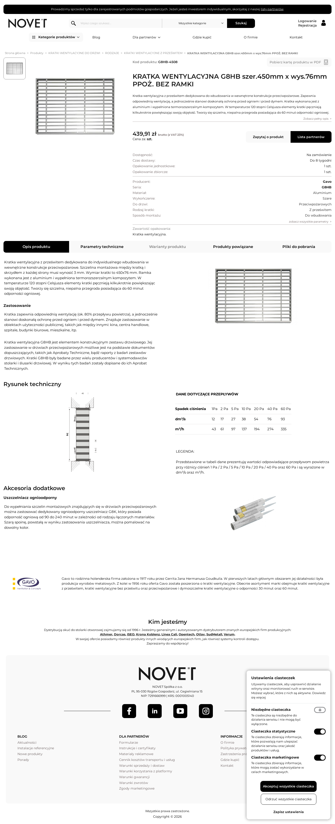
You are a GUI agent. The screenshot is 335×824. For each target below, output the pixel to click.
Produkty (37, 53)
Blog (96, 37)
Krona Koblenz (148, 634)
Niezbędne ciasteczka (271, 709)
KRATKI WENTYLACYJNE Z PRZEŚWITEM (153, 53)
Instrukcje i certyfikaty (137, 748)
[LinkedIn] (155, 711)
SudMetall (214, 634)
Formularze (128, 742)
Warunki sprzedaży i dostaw (141, 765)
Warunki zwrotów (133, 783)
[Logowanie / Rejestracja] (312, 23)
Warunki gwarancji (134, 777)
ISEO (130, 634)
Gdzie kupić (202, 37)
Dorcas (119, 634)
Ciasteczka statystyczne (273, 731)
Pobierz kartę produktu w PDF (295, 62)
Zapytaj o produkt (268, 137)
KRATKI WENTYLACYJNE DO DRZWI (74, 53)
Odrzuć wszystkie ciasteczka (288, 799)
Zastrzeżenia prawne (237, 754)
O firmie (251, 37)
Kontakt (296, 37)
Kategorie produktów (59, 37)
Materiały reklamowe (136, 754)
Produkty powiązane (233, 246)
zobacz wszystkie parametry (308, 221)
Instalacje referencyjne (35, 748)
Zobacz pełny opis (315, 118)
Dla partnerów (147, 37)
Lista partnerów (311, 137)
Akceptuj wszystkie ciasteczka (288, 786)
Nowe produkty (30, 754)
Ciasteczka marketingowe (275, 757)
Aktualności (27, 742)
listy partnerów (272, 9)
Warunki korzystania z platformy (145, 771)
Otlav (200, 634)
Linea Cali (169, 634)
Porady (23, 760)
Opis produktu (36, 246)
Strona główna (15, 53)
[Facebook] (129, 711)
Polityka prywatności (238, 748)
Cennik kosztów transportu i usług (147, 760)
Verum (229, 634)
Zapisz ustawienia (288, 812)
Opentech (186, 634)
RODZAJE (112, 53)
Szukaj (241, 23)
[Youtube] (180, 711)
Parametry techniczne (102, 246)
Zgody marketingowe (136, 788)
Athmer (106, 634)
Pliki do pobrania (298, 246)
